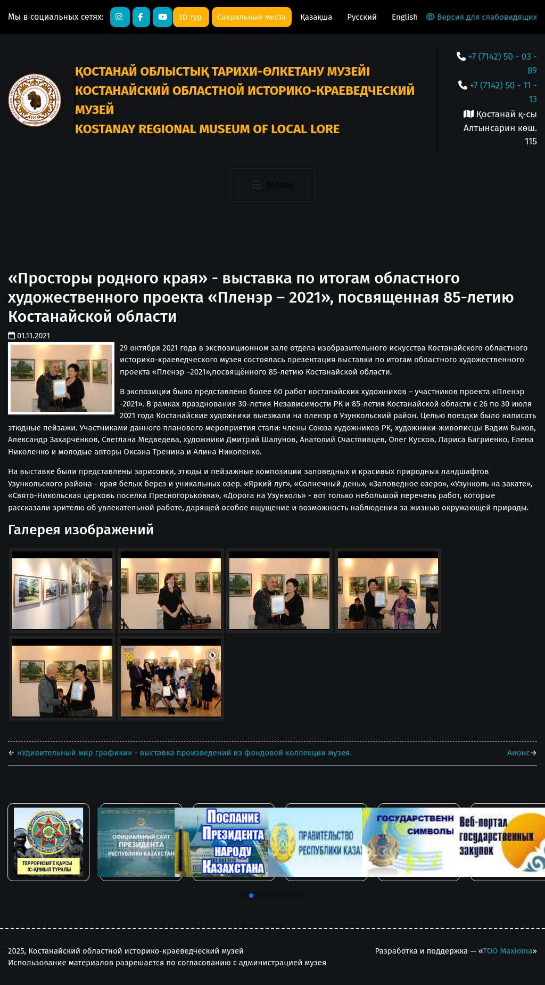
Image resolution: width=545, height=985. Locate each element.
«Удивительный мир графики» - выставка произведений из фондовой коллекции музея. (183, 753)
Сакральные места (251, 17)
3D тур (191, 17)
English (405, 17)
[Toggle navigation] (272, 185)
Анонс (518, 753)
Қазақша (317, 17)
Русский (363, 17)
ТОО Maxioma (507, 951)
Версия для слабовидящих (481, 17)
